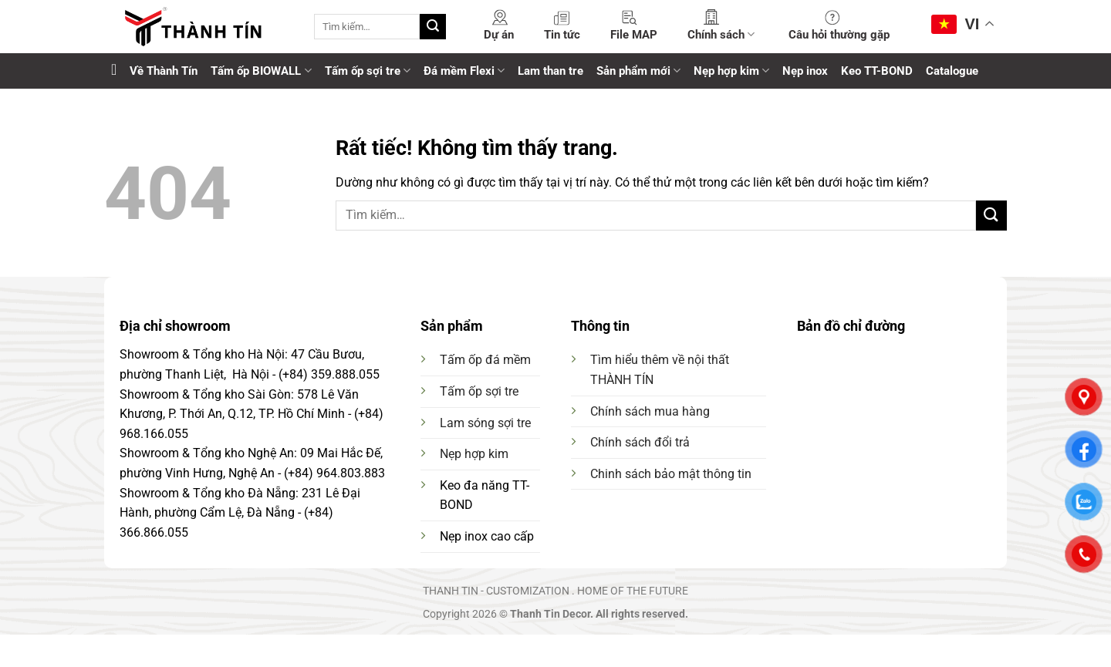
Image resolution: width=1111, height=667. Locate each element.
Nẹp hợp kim (731, 70)
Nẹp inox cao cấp (487, 536)
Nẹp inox (805, 71)
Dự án (499, 35)
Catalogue (952, 71)
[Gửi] (433, 27)
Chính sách (721, 34)
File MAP (633, 35)
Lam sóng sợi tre (485, 423)
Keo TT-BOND (877, 71)
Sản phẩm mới (638, 70)
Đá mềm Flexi (464, 70)
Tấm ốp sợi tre (367, 70)
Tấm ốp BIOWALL (261, 70)
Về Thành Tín (164, 71)
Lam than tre (550, 71)
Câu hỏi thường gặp (839, 35)
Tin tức (562, 35)
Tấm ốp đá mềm (485, 359)
